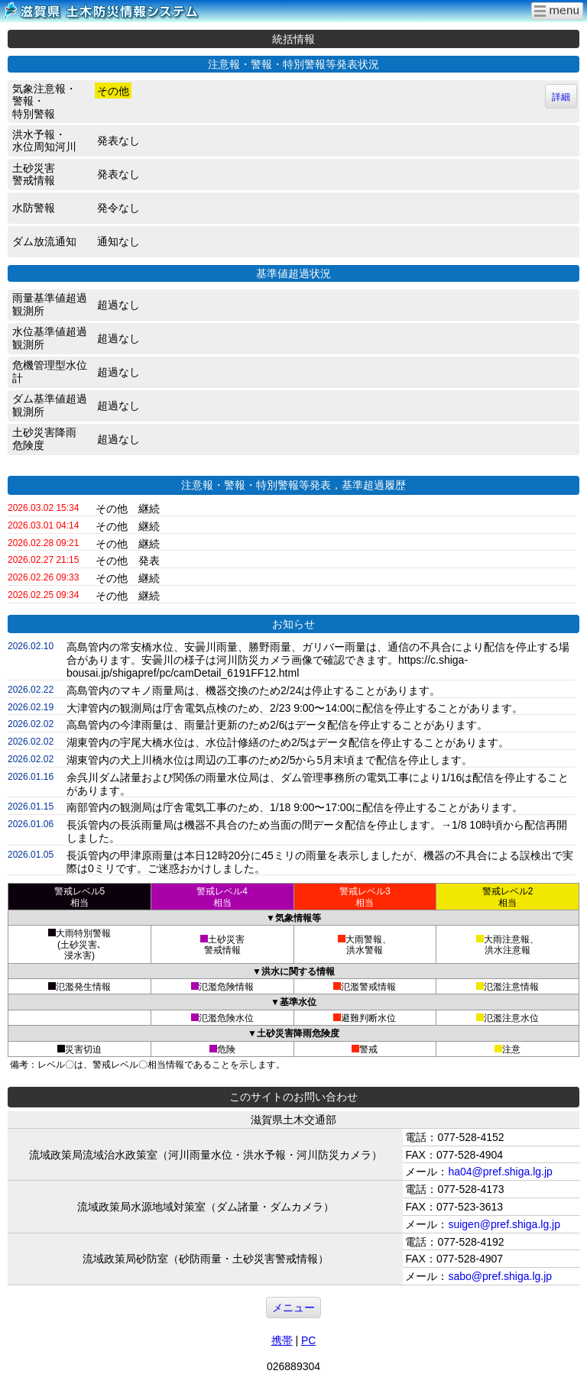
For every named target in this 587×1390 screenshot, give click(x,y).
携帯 (282, 1340)
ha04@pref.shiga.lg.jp (500, 1171)
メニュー (293, 1307)
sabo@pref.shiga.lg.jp (500, 1276)
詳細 (561, 97)
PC (308, 1340)
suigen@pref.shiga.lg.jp (504, 1224)
